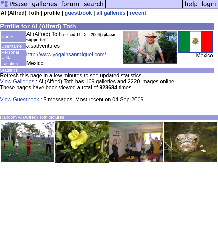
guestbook (78, 13)
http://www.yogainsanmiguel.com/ (66, 54)
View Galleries (17, 81)
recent (138, 13)
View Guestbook (19, 99)
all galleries (110, 13)
